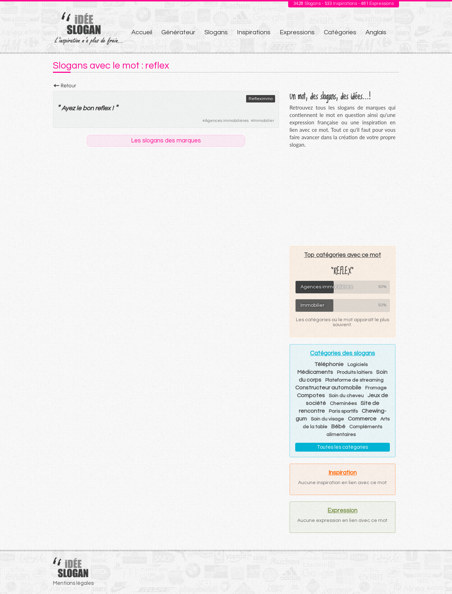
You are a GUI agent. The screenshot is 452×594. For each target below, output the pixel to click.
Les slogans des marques (166, 140)
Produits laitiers (354, 372)
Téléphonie (329, 364)
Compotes (311, 395)
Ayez (68, 108)
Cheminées (343, 403)
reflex (103, 108)
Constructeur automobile (328, 387)
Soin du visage (327, 419)
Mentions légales (73, 583)
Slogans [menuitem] (216, 32)
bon (88, 108)
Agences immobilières (227, 120)
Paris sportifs (343, 411)
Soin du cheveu (346, 395)
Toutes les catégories (342, 447)
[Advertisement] (343, 197)
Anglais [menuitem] (375, 32)
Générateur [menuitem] (178, 32)
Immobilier (263, 120)
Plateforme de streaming (354, 380)
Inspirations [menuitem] (253, 32)
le (78, 108)
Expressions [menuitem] (297, 32)
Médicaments (315, 372)
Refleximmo (261, 98)
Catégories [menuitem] (340, 32)
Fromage (376, 388)
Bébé (338, 426)
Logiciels (357, 364)
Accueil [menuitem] (141, 32)
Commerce (362, 419)
